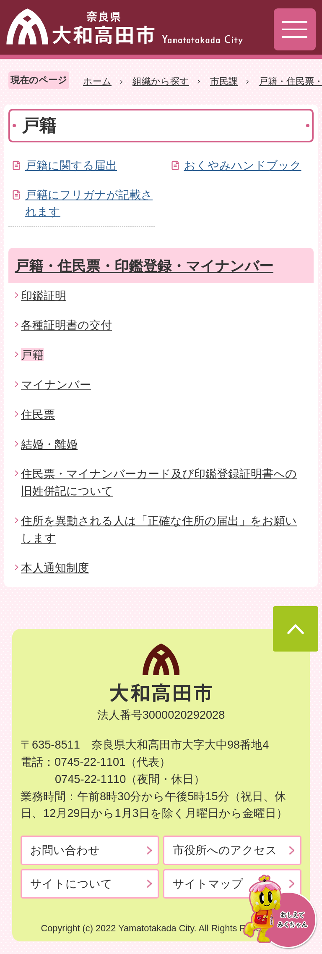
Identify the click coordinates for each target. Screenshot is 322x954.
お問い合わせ (65, 850)
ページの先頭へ (295, 629)
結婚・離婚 (49, 444)
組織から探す (160, 81)
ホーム (97, 81)
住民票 (38, 414)
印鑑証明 (43, 295)
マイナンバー (56, 384)
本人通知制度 (55, 567)
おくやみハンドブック (242, 165)
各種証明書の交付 (66, 324)
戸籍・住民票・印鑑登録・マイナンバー (144, 266)
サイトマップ (208, 883)
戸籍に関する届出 (71, 165)
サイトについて (71, 883)
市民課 (224, 81)
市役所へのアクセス (225, 850)
